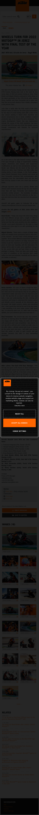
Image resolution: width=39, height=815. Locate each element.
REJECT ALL (19, 414)
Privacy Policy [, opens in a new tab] (18, 405)
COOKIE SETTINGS (19, 431)
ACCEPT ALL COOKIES (19, 423)
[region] (19, 407)
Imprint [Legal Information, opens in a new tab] (23, 405)
